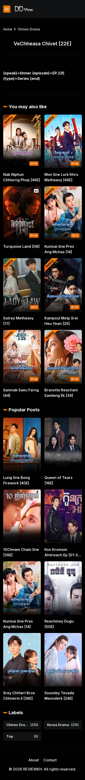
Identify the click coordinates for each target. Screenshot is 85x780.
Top (9, 736)
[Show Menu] (6, 9)
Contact (50, 760)
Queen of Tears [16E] (58, 480)
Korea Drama (58, 725)
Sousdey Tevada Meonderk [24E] (59, 696)
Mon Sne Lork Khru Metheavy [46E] (61, 177)
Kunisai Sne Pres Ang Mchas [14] (59, 249)
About (33, 760)
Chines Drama (29, 29)
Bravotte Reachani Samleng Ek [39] (61, 393)
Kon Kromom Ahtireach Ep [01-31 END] (61, 552)
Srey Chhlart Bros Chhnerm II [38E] (19, 696)
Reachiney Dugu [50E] (59, 624)
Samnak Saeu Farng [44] (21, 393)
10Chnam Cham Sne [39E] (21, 552)
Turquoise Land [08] (21, 246)
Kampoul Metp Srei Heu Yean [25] (61, 321)
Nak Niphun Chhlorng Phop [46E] (21, 177)
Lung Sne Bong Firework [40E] (16, 480)
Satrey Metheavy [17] (18, 321)
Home (7, 29)
